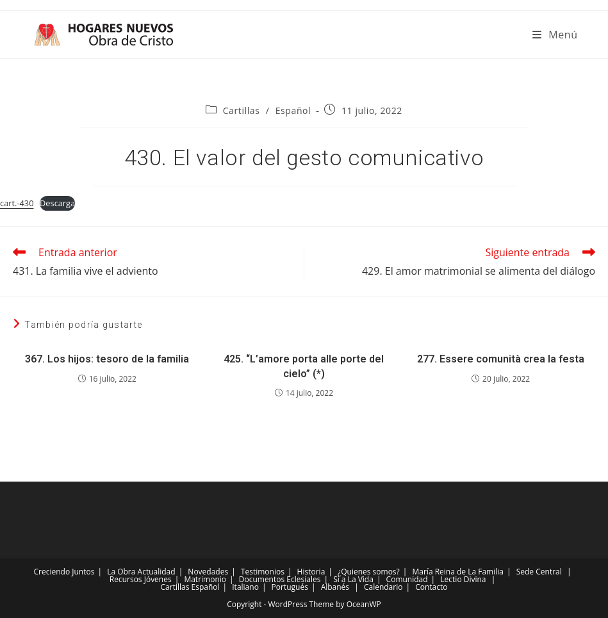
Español (293, 110)
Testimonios (262, 571)
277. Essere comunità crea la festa (500, 359)
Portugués (290, 586)
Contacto (431, 586)
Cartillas (241, 110)
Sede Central (539, 571)
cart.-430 (16, 203)
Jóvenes (158, 579)
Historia (311, 571)
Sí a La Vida (353, 579)
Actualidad (157, 571)
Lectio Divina (463, 579)
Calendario (383, 586)
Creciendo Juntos (64, 571)
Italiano (245, 586)
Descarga (57, 203)
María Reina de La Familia (458, 571)
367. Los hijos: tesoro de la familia (107, 359)
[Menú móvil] (555, 35)
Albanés (335, 586)
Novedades (208, 571)
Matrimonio (205, 579)
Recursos (126, 579)
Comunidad (407, 579)
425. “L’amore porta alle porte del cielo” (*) (304, 366)
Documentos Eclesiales (280, 579)
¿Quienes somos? (369, 571)
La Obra (121, 571)
